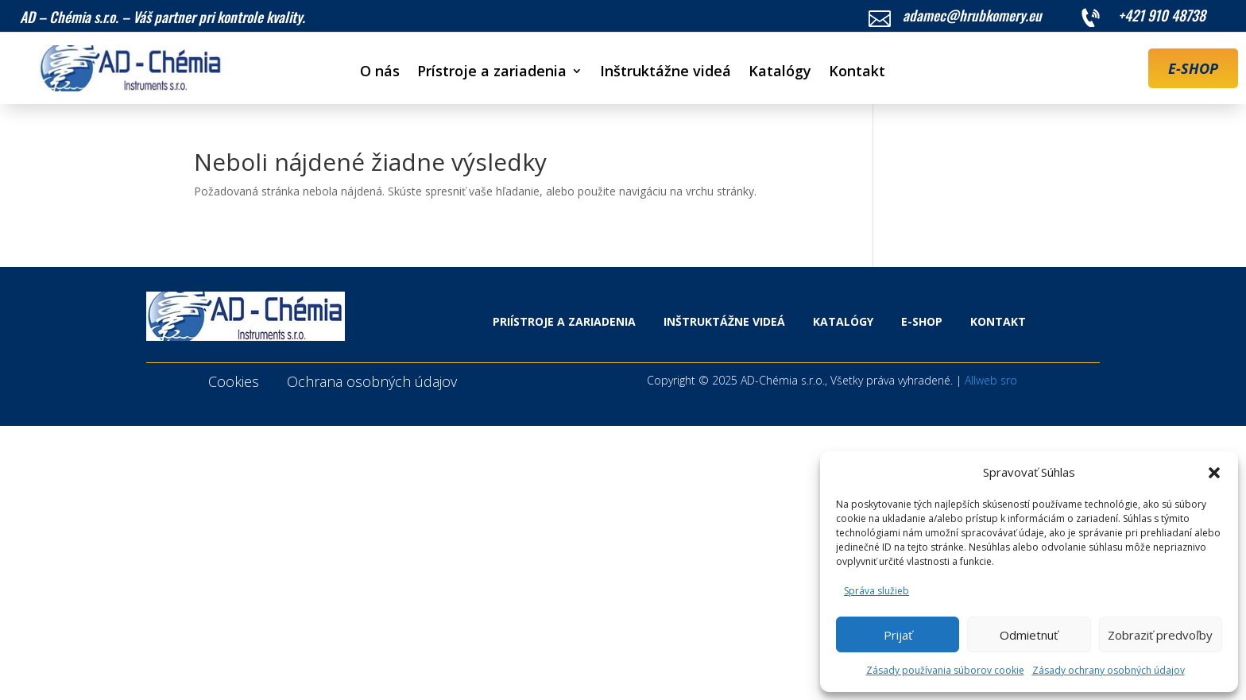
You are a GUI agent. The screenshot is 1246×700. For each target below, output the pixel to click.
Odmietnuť (1029, 635)
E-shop (921, 321)
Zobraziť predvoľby (1160, 635)
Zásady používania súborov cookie (945, 670)
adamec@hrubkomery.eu (972, 15)
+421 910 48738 (1161, 15)
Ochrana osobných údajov (372, 381)
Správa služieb (876, 591)
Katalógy (780, 72)
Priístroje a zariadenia (564, 321)
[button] (1214, 473)
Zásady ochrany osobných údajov (1108, 670)
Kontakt (857, 72)
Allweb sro (991, 380)
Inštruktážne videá (665, 72)
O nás (380, 72)
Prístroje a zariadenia (492, 72)
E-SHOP (1193, 68)
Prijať (898, 635)
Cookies (233, 381)
